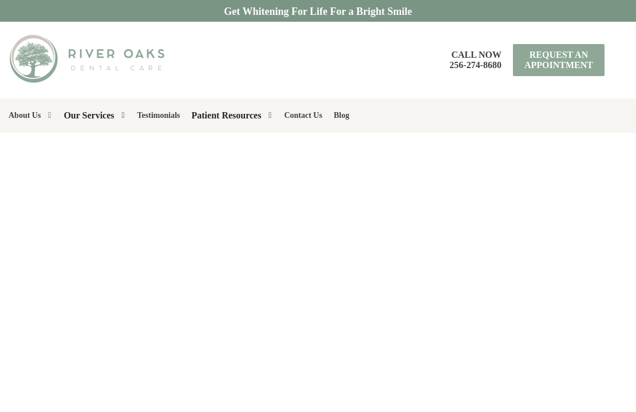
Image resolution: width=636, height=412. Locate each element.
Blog (341, 115)
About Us (25, 115)
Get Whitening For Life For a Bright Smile (318, 11)
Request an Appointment (558, 60)
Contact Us (303, 115)
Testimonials (158, 115)
